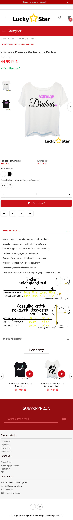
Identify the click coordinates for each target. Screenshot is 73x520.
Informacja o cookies (17, 516)
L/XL (10, 185)
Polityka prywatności (10, 465)
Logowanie (5, 441)
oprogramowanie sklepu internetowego (40, 516)
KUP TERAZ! (36, 203)
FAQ (2, 472)
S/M (3, 185)
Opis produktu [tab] (11, 230)
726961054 (7, 489)
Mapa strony (6, 462)
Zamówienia (6, 452)
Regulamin (5, 469)
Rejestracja (6, 445)
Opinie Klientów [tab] (12, 339)
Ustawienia (6, 448)
